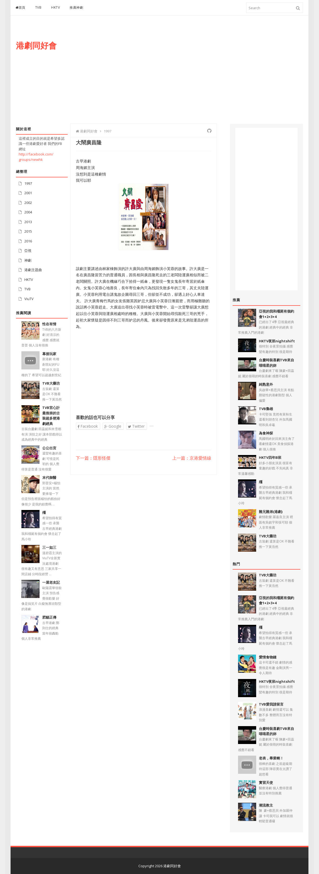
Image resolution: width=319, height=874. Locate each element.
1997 (28, 183)
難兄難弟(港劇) (270, 511)
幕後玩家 (49, 353)
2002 (28, 202)
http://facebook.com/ (36, 154)
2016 (28, 241)
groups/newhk (31, 159)
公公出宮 (49, 448)
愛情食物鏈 (267, 657)
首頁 (20, 7)
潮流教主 (266, 805)
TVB (38, 7)
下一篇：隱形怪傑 (93, 458)
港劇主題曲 (33, 269)
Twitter (136, 426)
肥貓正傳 (49, 617)
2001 (28, 192)
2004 (28, 212)
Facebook (87, 426)
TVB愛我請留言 (271, 704)
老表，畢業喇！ (271, 758)
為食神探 (266, 433)
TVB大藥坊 (51, 383)
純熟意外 (266, 384)
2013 (28, 221)
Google (112, 426)
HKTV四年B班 (270, 457)
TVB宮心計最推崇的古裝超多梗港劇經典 (51, 415)
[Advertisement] (204, 75)
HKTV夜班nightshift (277, 341)
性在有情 (49, 323)
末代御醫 (49, 477)
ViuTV (29, 298)
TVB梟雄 (266, 408)
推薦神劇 (76, 7)
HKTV (55, 7)
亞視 (27, 250)
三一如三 (49, 547)
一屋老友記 (51, 582)
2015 (28, 231)
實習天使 (266, 782)
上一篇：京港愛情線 (191, 458)
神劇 (27, 260)
